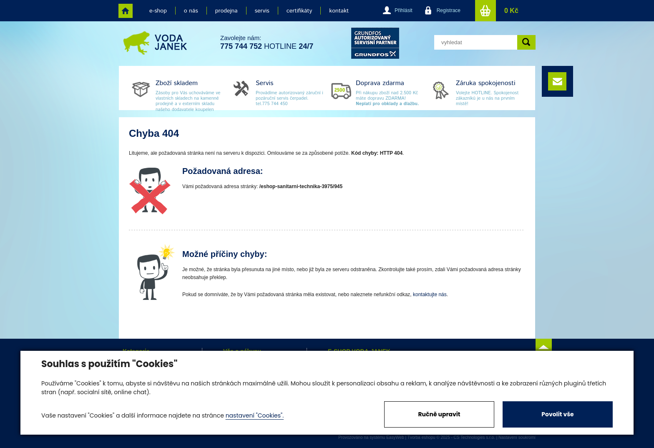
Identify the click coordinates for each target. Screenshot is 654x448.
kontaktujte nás (430, 294)
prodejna (226, 11)
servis (262, 11)
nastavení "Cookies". (255, 415)
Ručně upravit (439, 414)
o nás (191, 11)
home (125, 11)
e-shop (158, 11)
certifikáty (299, 11)
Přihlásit (404, 10)
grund (375, 43)
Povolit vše (557, 414)
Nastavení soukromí (517, 437)
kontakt (339, 11)
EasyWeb (395, 437)
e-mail (557, 81)
